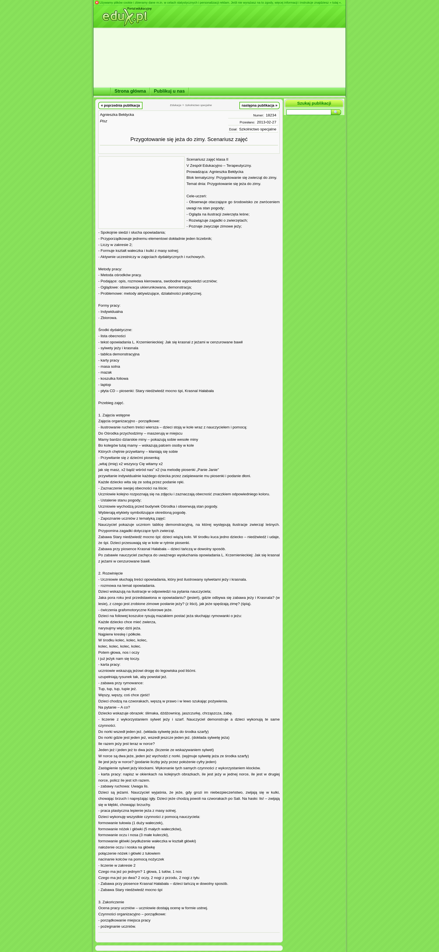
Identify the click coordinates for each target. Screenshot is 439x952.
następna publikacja (259, 105)
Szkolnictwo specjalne (257, 129)
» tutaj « (335, 2)
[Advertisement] (141, 193)
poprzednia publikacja (120, 105)
